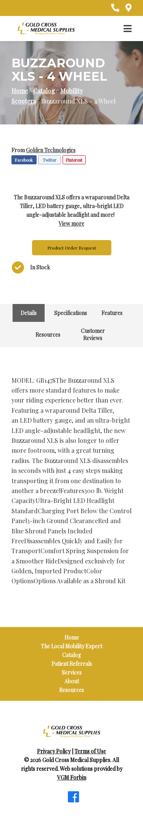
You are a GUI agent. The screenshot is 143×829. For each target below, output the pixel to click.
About (71, 681)
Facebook (24, 160)
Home (19, 91)
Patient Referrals (71, 663)
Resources (47, 334)
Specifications (70, 313)
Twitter (49, 160)
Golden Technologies (51, 150)
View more (71, 223)
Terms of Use (90, 751)
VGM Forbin (71, 777)
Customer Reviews (93, 334)
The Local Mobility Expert (71, 646)
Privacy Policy (54, 751)
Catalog (44, 91)
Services (72, 672)
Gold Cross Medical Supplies (76, 760)
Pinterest (74, 160)
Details (29, 313)
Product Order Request (71, 248)
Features (111, 313)
